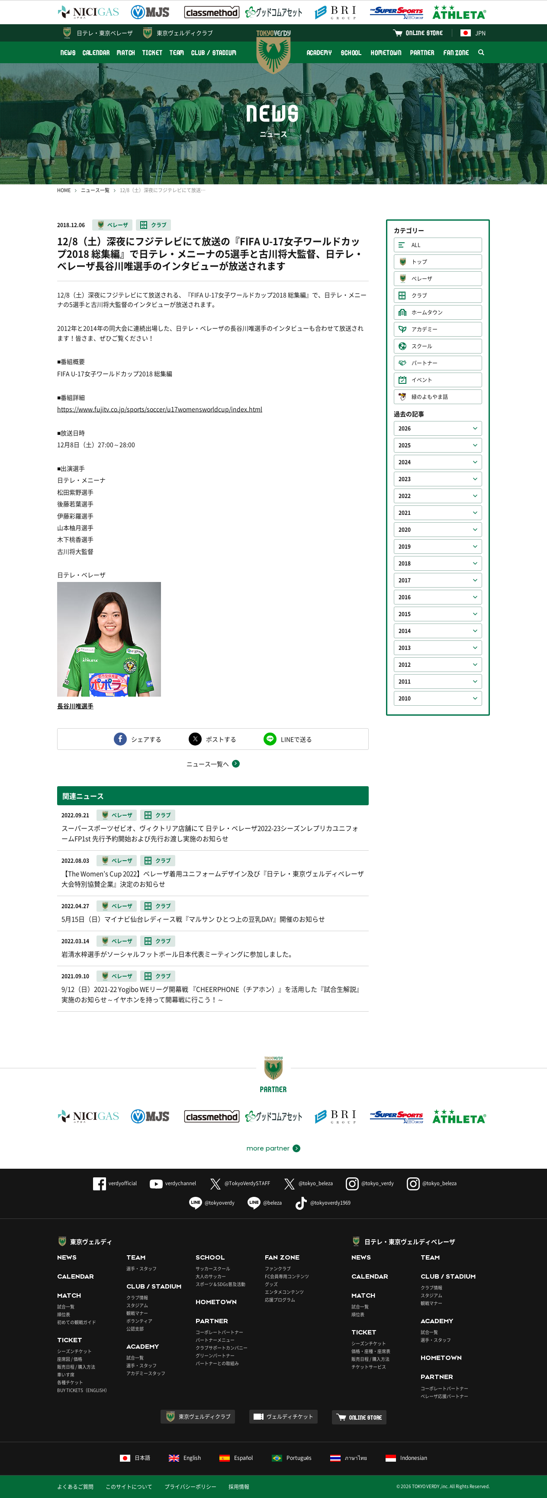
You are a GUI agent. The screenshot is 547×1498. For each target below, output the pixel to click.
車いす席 (65, 1374)
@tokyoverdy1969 (323, 1202)
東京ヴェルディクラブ (185, 33)
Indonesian (406, 1458)
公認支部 (135, 1328)
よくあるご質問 (75, 1487)
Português (292, 1458)
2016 (405, 597)
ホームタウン (427, 312)
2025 (405, 445)
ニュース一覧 (95, 190)
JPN (473, 33)
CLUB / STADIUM (214, 52)
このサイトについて (129, 1487)
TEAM (177, 52)
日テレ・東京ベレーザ (105, 33)
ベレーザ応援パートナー (444, 1396)
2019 (405, 546)
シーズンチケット (74, 1351)
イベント (422, 380)
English (185, 1458)
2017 (405, 580)
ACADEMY (319, 52)
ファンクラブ (278, 1268)
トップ (419, 262)
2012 (405, 665)
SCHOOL (351, 52)
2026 (405, 428)
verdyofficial (115, 1183)
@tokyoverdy (212, 1202)
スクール (422, 346)
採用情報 (238, 1487)
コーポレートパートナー (219, 1332)
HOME (64, 190)
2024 (405, 462)
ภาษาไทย (348, 1458)
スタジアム (137, 1305)
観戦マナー (137, 1313)
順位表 (63, 1314)
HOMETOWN (386, 52)
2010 (405, 698)
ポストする (221, 739)
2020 (405, 530)
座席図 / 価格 (69, 1359)
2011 (405, 681)
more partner (268, 1148)
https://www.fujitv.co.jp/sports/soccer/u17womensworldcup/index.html (159, 409)
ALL (416, 245)
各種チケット (70, 1382)
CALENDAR (96, 52)
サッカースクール (213, 1268)
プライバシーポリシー (190, 1487)
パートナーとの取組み (217, 1363)
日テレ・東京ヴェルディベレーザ (409, 1241)
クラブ (159, 225)
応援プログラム (280, 1299)
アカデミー (425, 329)
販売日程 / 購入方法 (76, 1366)
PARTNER (422, 52)
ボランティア (139, 1321)
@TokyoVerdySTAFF (239, 1183)
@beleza (265, 1202)
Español (236, 1458)
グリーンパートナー (215, 1355)
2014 (405, 631)
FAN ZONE (456, 52)
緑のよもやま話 (430, 397)
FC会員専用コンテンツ (287, 1276)
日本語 (135, 1458)
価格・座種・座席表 (370, 1351)
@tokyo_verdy (370, 1183)
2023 (405, 479)
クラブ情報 (137, 1297)
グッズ (271, 1284)
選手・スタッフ (141, 1268)
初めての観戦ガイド (76, 1322)
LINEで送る (296, 739)
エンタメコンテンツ (284, 1292)
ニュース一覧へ (208, 763)
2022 (405, 496)
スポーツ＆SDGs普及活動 (220, 1284)
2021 (405, 513)
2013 (405, 648)
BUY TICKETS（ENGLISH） (83, 1390)
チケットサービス (368, 1366)
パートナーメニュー (215, 1340)
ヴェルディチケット (290, 1417)
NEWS (68, 52)
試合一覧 (65, 1306)
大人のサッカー (211, 1276)
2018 (405, 563)
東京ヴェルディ (91, 1241)
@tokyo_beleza (308, 1183)
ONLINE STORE (424, 32)
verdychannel (173, 1183)
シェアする (146, 739)
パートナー (425, 363)
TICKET (152, 52)
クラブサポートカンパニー (222, 1347)
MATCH (126, 52)
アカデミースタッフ (145, 1373)
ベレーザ (117, 225)
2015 (405, 614)
